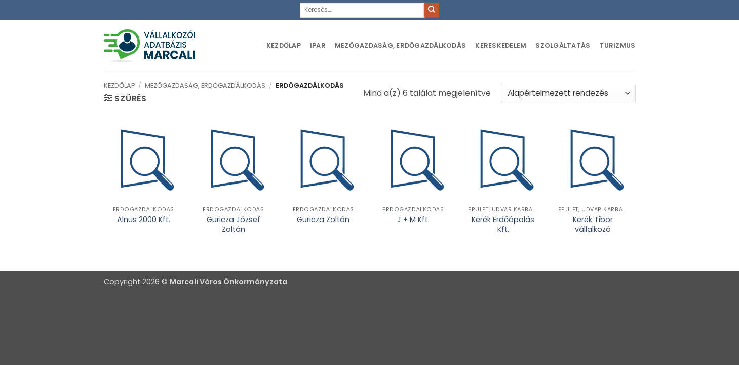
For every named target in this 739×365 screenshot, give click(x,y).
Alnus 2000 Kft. (143, 220)
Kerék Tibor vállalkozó (593, 224)
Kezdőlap (283, 45)
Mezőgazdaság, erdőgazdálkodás (400, 45)
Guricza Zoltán (323, 220)
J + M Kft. (413, 220)
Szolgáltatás (562, 45)
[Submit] (431, 10)
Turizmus (617, 45)
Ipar (318, 45)
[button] (125, 98)
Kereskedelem (500, 45)
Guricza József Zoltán (233, 224)
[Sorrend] (568, 93)
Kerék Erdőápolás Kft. (503, 224)
